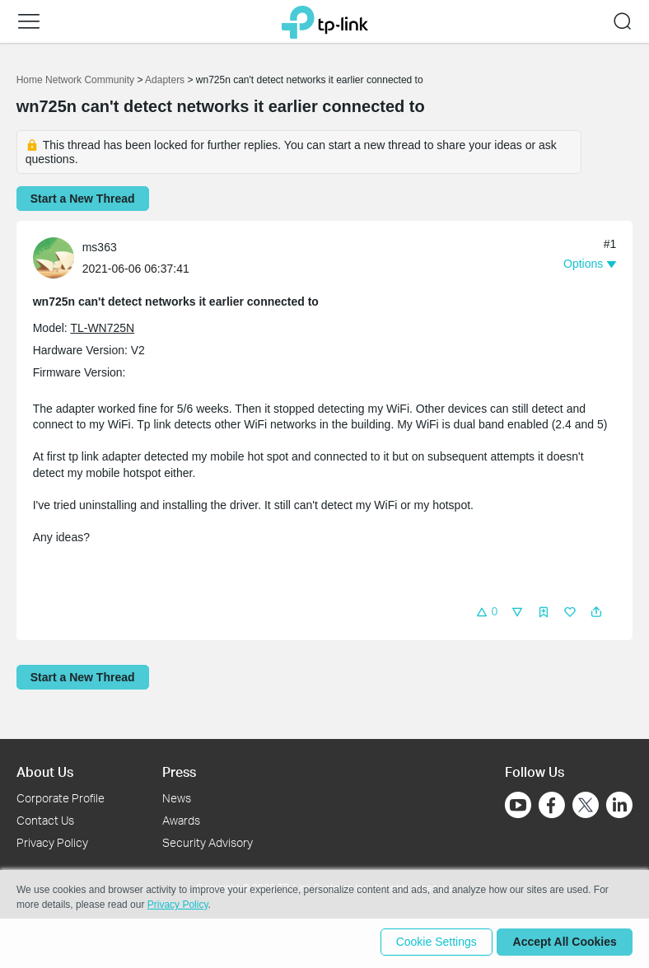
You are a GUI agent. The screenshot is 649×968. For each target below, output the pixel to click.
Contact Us (45, 820)
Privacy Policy (52, 842)
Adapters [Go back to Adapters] (164, 80)
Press (179, 771)
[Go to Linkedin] (619, 805)
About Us (44, 771)
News (176, 798)
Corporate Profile (60, 798)
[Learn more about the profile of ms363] (57, 256)
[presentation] (53, 257)
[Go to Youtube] (518, 805)
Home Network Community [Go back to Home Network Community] (75, 80)
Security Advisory (207, 842)
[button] (28, 21)
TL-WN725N (102, 327)
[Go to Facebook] (552, 805)
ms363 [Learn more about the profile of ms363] (99, 247)
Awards (181, 820)
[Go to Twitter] (585, 806)
